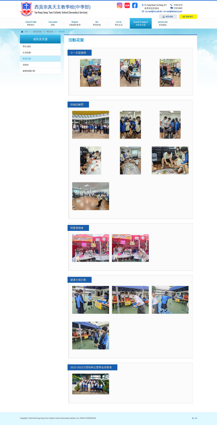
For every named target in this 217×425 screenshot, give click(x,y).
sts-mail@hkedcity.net (172, 11)
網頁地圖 (169, 16)
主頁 (26, 32)
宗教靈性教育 (75, 23)
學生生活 (119, 23)
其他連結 (163, 23)
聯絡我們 (189, 16)
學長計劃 (49, 32)
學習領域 (97, 23)
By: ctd (194, 418)
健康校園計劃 (29, 71)
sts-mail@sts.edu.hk (153, 11)
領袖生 (26, 65)
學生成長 (27, 46)
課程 (53, 23)
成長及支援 (141, 23)
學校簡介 (31, 23)
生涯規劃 (27, 52)
